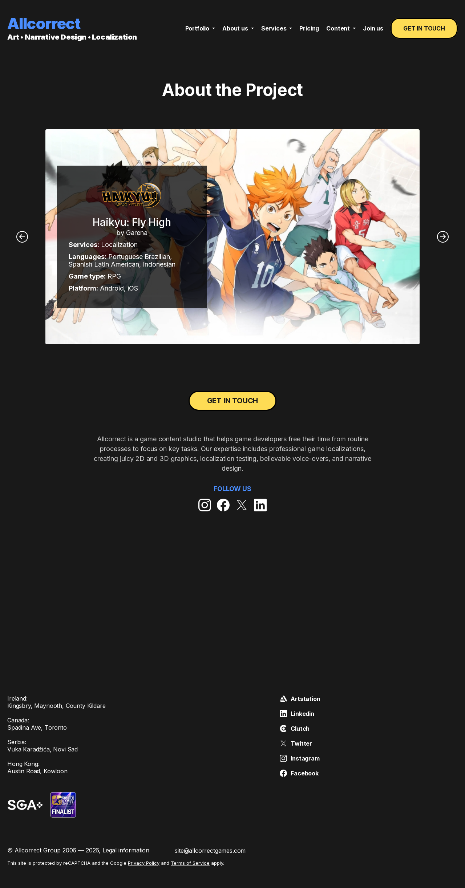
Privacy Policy (143, 863)
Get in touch (424, 28)
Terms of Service (190, 863)
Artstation (300, 698)
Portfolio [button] (198, 28)
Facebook (299, 773)
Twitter (296, 743)
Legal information (125, 850)
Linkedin (297, 713)
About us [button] (236, 28)
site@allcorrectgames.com (210, 850)
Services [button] (274, 28)
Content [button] (338, 28)
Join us (373, 28)
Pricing (309, 28)
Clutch (295, 728)
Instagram (300, 758)
